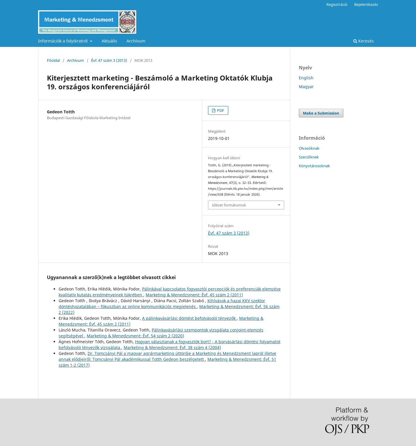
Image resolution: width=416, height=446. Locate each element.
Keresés (363, 41)
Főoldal (53, 60)
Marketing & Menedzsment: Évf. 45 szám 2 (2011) (194, 295)
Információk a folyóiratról (63, 41)
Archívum (136, 41)
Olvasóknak (309, 148)
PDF (220, 110)
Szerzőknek (309, 157)
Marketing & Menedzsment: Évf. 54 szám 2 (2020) (135, 336)
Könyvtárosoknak (314, 165)
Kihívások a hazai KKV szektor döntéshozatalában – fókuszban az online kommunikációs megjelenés (162, 303)
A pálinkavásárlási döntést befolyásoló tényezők (189, 318)
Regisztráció (336, 4)
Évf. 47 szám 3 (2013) (109, 60)
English (306, 78)
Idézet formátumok (229, 205)
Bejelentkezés (366, 4)
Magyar (306, 86)
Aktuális (109, 41)
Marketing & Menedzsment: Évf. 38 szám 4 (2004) (172, 347)
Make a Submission (321, 113)
